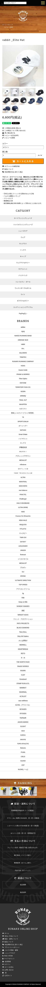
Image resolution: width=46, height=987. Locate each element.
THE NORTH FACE (23, 662)
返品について (7, 169)
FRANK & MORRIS (23, 374)
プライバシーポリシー (11, 947)
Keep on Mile (23, 602)
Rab (23, 598)
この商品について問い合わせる (14, 130)
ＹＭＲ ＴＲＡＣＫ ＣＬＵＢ (23, 473)
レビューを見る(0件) (10, 135)
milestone (23, 464)
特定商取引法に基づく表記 (12, 172)
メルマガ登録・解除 (10, 950)
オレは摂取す (23, 640)
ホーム (4, 24)
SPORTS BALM (23, 421)
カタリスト (23, 409)
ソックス (23, 250)
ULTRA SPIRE (23, 507)
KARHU (23, 735)
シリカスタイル (23, 559)
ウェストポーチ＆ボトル (23, 288)
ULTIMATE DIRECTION (23, 580)
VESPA (23, 391)
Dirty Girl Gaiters (22, 636)
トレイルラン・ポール (22, 282)
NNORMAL (23, 692)
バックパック (22, 275)
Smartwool (23, 679)
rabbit (11, 27)
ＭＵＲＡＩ (23, 451)
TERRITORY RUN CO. (23, 387)
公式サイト (7, 975)
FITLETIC (23, 529)
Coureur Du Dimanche (22, 516)
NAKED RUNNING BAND (23, 336)
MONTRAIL (23, 482)
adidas (23, 327)
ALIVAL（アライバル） (23, 705)
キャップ (10, 24)
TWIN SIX (23, 537)
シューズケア (22, 231)
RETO (23, 653)
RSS (4, 956)
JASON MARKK (23, 722)
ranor (23, 731)
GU (23, 572)
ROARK (23, 670)
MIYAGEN (23, 709)
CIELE (23, 756)
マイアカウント (8, 958)
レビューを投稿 (8, 138)
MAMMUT (23, 688)
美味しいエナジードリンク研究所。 (23, 413)
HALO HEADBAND (23, 503)
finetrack (23, 554)
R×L (23, 348)
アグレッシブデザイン (23, 456)
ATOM (10, 956)
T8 (23, 417)
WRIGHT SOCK (23, 615)
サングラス (23, 243)
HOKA (23, 366)
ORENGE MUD (23, 340)
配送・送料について (10, 939)
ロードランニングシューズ (23, 218)
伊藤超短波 (23, 447)
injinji (23, 331)
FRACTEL (23, 494)
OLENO (23, 761)
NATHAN (23, 430)
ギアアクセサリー (23, 301)
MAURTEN (23, 404)
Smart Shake (23, 434)
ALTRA (23, 477)
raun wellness (23, 700)
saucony (23, 739)
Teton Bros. (23, 632)
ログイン (6, 964)
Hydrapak (23, 718)
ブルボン (23, 567)
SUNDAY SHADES (23, 606)
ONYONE (23, 383)
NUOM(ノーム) (23, 769)
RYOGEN (23, 713)
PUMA (23, 752)
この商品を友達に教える (11, 128)
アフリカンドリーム (23, 589)
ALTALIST (23, 696)
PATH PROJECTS (23, 623)
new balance (23, 490)
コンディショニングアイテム (23, 307)
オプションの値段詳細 (11, 166)
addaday (23, 396)
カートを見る (7, 967)
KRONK (23, 576)
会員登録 (6, 961)
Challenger (23, 499)
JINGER (23, 550)
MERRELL (23, 645)
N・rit (23, 658)
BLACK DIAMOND (23, 628)
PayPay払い (23, 313)
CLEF (23, 675)
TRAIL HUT (23, 400)
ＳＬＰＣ (23, 443)
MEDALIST (23, 460)
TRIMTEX (23, 357)
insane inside (23, 370)
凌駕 (23, 610)
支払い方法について (10, 936)
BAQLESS (23, 524)
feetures (23, 748)
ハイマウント (23, 439)
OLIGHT (23, 726)
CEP (23, 765)
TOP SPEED (23, 585)
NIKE (23, 512)
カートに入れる (23, 161)
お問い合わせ (8, 970)
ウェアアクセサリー (23, 263)
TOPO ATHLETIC (23, 743)
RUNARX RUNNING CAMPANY (23, 361)
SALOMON (23, 353)
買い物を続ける (8, 133)
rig (23, 593)
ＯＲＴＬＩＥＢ (23, 469)
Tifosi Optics (23, 378)
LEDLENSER (23, 546)
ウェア (23, 237)
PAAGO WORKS (23, 666)
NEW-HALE (23, 520)
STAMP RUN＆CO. (23, 683)
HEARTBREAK (23, 649)
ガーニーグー (23, 426)
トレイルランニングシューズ (23, 224)
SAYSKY (23, 542)
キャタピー (23, 533)
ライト (23, 294)
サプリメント (22, 269)
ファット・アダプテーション (23, 619)
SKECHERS (23, 486)
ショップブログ (8, 953)
